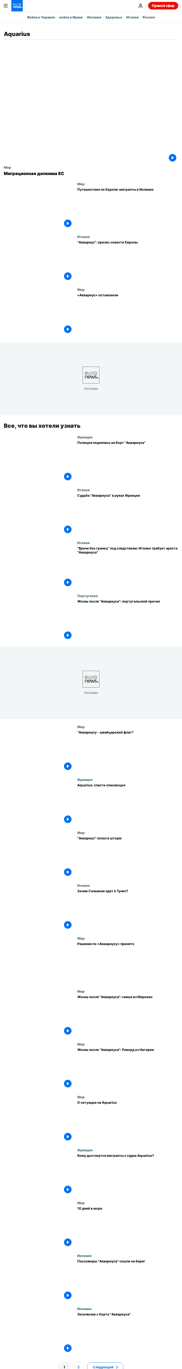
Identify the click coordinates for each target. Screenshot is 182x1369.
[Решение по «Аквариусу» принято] (127, 962)
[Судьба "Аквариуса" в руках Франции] (127, 514)
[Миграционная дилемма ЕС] (91, 173)
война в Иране (71, 17)
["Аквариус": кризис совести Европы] (127, 261)
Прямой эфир (163, 6)
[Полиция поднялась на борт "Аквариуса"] (127, 461)
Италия (132, 17)
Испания (94, 17)
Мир (7, 167)
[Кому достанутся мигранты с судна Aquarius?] (127, 1174)
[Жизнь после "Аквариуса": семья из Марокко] (127, 1015)
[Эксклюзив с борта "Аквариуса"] (127, 1333)
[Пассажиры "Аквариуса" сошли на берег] (127, 1280)
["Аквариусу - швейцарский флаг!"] (127, 751)
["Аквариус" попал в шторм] (127, 857)
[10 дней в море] (127, 1227)
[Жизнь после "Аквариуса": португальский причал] (127, 620)
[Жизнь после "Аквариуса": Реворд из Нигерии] (127, 1068)
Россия (149, 17)
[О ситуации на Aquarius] (127, 1121)
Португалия (87, 596)
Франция (84, 437)
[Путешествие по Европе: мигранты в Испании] (127, 208)
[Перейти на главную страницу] (17, 5)
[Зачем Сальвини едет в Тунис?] (127, 910)
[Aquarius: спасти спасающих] (127, 804)
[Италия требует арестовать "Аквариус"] (127, 567)
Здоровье (113, 17)
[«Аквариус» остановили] (127, 314)
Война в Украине (41, 17)
